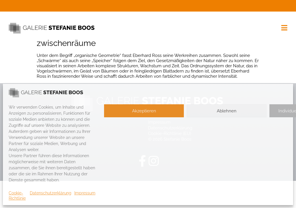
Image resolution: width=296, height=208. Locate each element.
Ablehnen (226, 111)
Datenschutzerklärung (50, 193)
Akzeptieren (144, 111)
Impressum (84, 193)
